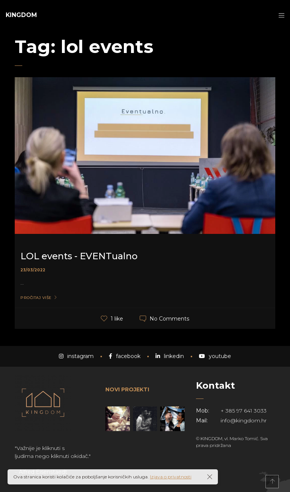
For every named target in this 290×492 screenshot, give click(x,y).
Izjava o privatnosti (170, 477)
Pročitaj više (36, 298)
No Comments (169, 318)
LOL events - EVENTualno (78, 256)
